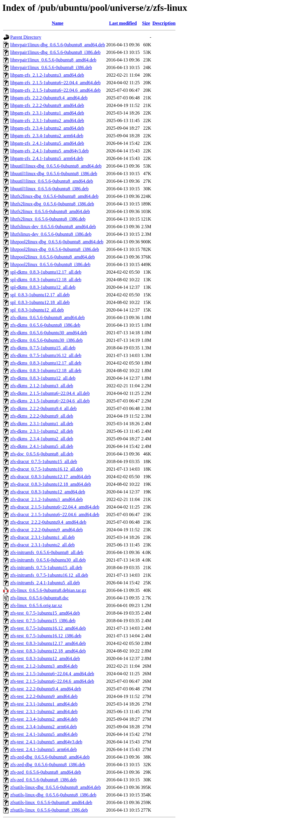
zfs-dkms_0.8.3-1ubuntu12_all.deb (43, 378)
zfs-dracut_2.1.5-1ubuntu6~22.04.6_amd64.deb (54, 514)
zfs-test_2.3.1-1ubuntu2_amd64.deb (44, 711)
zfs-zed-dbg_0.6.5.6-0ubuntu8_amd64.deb (50, 757)
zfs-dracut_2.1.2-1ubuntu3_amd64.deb (46, 499)
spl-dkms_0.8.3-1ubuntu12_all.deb (43, 287)
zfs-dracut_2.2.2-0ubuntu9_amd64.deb (46, 529)
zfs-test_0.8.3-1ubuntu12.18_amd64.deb (48, 650)
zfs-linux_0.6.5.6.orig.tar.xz (36, 605)
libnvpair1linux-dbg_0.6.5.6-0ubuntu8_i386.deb (55, 52)
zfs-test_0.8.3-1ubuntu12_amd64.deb (45, 658)
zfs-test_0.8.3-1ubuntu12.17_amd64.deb (48, 643)
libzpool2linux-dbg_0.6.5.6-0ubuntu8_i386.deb (54, 249)
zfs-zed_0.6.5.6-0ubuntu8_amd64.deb (45, 772)
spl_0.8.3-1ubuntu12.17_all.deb (40, 294)
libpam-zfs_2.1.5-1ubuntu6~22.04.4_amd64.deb (55, 82)
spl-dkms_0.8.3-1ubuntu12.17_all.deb (45, 272)
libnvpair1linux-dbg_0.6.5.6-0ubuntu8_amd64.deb (57, 44)
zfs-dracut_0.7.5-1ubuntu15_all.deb (43, 461)
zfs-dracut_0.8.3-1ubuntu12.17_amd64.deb (50, 476)
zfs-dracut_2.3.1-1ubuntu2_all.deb (42, 544)
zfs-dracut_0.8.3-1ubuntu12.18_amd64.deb (50, 484)
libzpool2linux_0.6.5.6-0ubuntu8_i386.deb (50, 264)
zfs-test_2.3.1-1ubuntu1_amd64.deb (44, 703)
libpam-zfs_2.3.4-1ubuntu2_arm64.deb (46, 135)
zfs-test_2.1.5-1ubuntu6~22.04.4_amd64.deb (52, 673)
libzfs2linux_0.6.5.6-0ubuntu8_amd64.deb (50, 211)
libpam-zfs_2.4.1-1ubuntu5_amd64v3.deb (49, 150)
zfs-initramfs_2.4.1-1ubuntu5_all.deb (45, 582)
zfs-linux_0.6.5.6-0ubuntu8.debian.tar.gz (48, 590)
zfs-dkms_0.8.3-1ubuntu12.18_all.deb (45, 370)
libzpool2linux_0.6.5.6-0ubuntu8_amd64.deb (52, 256)
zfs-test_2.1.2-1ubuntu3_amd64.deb (44, 666)
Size (146, 23)
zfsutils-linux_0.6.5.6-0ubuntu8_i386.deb (49, 810)
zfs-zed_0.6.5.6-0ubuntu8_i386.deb (43, 779)
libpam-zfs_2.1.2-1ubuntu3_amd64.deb (47, 75)
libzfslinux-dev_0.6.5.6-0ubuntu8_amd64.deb (53, 226)
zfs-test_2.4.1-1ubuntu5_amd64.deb (44, 734)
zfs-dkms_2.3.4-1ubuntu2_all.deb (41, 438)
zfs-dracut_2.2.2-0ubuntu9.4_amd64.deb (48, 522)
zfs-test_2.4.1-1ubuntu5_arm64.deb (43, 749)
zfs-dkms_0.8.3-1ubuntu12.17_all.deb (45, 362)
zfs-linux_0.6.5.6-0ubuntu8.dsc (39, 597)
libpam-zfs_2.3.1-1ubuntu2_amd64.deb (47, 120)
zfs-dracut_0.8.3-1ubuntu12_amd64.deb (47, 491)
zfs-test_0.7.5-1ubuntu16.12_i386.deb (45, 635)
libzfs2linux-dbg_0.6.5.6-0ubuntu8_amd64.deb (54, 196)
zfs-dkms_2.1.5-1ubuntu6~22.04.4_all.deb (50, 393)
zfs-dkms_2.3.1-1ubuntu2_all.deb (41, 431)
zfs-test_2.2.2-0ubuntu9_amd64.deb (44, 696)
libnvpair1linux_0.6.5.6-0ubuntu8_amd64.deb (53, 59)
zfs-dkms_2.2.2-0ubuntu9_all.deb (41, 416)
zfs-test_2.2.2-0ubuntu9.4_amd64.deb (45, 688)
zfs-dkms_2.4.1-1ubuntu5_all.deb (41, 446)
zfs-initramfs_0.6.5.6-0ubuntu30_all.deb (48, 560)
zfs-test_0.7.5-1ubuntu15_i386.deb (43, 620)
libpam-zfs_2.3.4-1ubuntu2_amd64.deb (47, 128)
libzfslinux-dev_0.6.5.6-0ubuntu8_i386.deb (50, 234)
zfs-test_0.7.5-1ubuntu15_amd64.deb (45, 613)
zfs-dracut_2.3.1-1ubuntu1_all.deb (42, 537)
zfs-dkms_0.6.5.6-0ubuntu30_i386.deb (46, 340)
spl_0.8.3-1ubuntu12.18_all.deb (40, 302)
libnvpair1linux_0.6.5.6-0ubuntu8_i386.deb (51, 67)
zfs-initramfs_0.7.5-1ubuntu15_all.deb (46, 567)
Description (163, 23)
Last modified (123, 23)
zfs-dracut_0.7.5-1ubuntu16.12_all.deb (46, 469)
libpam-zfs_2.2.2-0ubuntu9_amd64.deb (47, 105)
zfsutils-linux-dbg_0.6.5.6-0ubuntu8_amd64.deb (55, 787)
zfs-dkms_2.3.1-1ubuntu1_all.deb (41, 423)
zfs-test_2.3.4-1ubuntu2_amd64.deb (44, 719)
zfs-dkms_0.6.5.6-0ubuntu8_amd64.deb (47, 317)
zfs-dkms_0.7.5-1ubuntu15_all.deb (43, 347)
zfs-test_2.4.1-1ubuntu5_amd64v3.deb (46, 741)
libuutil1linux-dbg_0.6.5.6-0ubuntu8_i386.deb (53, 173)
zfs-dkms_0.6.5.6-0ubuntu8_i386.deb (45, 325)
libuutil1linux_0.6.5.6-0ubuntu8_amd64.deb (51, 181)
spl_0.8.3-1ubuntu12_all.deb (37, 309)
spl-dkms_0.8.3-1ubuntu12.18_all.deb (45, 279)
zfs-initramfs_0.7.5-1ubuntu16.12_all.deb (49, 575)
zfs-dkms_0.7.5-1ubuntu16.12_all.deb (45, 355)
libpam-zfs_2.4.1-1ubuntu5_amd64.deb (47, 143)
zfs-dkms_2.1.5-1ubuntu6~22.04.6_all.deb (50, 400)
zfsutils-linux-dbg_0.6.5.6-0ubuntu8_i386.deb (53, 794)
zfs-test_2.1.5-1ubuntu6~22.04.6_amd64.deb (52, 681)
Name (57, 23)
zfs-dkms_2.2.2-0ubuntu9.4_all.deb (43, 408)
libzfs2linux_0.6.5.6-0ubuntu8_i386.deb (48, 219)
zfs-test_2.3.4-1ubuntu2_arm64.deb (43, 726)
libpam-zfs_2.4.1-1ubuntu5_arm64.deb (46, 158)
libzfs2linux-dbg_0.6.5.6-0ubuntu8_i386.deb (52, 203)
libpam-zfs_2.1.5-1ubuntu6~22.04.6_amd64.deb (55, 90)
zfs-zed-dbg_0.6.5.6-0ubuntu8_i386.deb (47, 764)
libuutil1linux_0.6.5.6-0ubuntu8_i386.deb (49, 188)
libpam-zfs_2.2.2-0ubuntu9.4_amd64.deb (49, 97)
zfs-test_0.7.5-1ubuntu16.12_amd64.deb (48, 628)
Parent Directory (25, 37)
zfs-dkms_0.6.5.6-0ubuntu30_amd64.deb (48, 332)
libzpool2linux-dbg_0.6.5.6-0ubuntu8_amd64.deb (56, 241)
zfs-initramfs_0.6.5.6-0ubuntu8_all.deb (47, 552)
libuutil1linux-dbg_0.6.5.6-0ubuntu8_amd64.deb (56, 165)
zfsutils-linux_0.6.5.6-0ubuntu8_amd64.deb (51, 802)
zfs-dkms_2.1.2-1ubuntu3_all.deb (41, 385)
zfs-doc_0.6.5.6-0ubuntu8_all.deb (41, 453)
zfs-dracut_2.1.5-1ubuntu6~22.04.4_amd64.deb (54, 506)
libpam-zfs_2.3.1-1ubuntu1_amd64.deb (47, 112)
